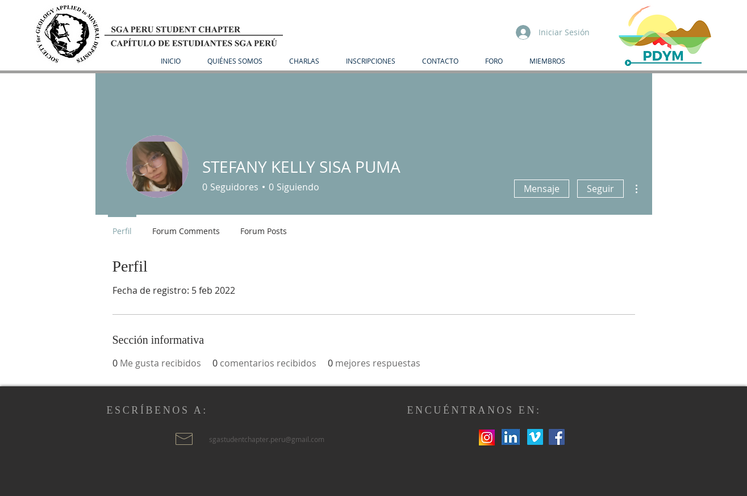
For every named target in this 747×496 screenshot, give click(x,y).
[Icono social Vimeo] (535, 437)
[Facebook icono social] (557, 437)
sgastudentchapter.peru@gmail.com (266, 439)
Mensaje (542, 188)
